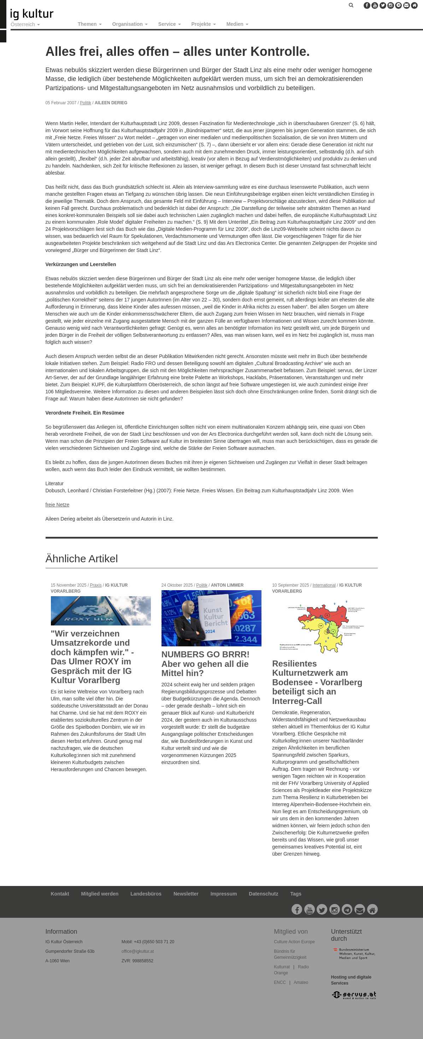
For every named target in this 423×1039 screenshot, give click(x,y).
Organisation (130, 24)
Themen (90, 24)
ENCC (280, 982)
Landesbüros (145, 894)
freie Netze (58, 504)
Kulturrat (282, 966)
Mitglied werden (100, 894)
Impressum (224, 894)
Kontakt (60, 894)
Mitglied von (291, 931)
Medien (237, 24)
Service (169, 24)
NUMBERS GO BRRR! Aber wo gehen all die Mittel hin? (205, 664)
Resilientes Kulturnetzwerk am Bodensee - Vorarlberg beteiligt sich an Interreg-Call (317, 682)
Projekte (204, 24)
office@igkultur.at (138, 951)
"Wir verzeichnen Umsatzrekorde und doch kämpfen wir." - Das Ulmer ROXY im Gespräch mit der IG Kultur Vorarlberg (92, 657)
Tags (295, 894)
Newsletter (186, 894)
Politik (85, 102)
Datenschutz (263, 894)
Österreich (25, 24)
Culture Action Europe (294, 941)
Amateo (301, 982)
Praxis (96, 585)
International (324, 585)
